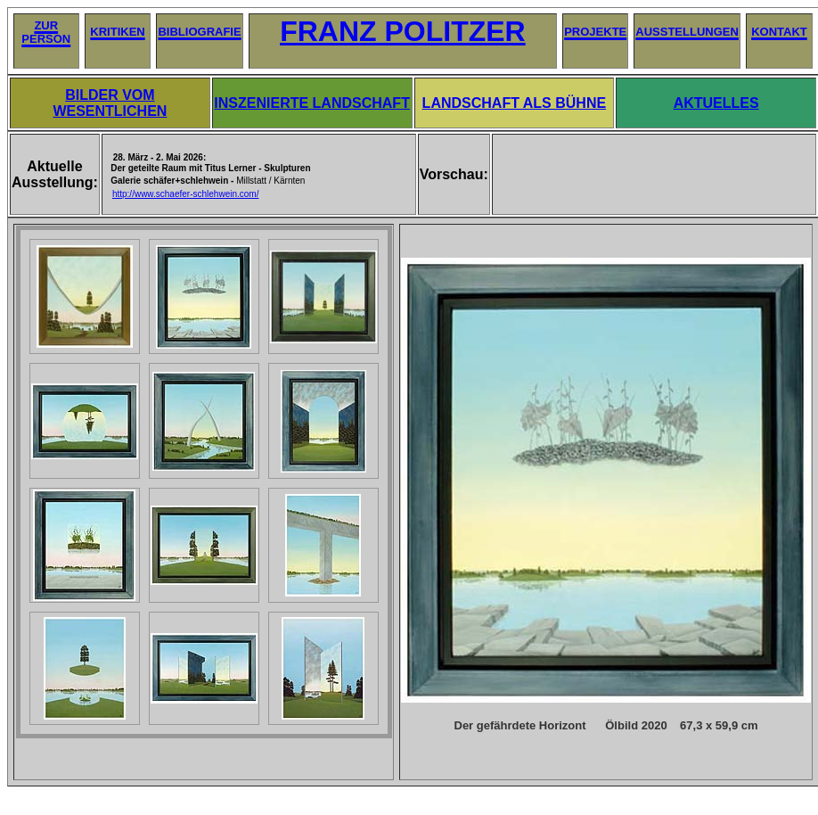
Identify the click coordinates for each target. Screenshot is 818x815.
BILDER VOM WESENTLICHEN (110, 103)
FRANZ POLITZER (403, 31)
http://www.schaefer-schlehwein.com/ (185, 194)
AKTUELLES (716, 103)
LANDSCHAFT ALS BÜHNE (514, 103)
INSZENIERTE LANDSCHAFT (312, 103)
